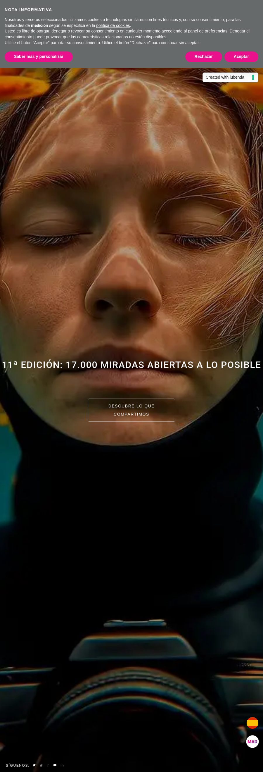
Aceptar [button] (241, 56)
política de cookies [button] (113, 25)
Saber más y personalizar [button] (38, 56)
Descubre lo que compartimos (131, 410)
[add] (252, 742)
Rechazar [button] (204, 56)
